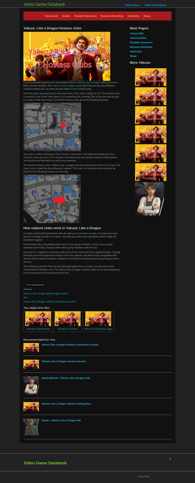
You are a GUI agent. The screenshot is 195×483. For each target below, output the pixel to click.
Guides (66, 15)
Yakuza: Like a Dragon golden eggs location (46, 293)
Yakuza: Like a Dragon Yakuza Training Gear (66, 403)
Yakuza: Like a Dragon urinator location (64, 361)
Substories (133, 15)
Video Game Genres (155, 5)
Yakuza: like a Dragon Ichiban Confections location (49, 301)
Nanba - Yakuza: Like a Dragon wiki (61, 420)
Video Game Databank (44, 4)
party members (80, 233)
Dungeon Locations (67, 328)
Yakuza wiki (51, 15)
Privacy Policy (143, 476)
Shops (147, 15)
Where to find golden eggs (98, 328)
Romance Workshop (112, 15)
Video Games (132, 5)
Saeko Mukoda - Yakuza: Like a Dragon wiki (66, 377)
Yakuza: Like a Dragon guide (67, 85)
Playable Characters (85, 15)
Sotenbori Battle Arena (38, 328)
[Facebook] (170, 459)
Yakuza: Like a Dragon (88, 82)
